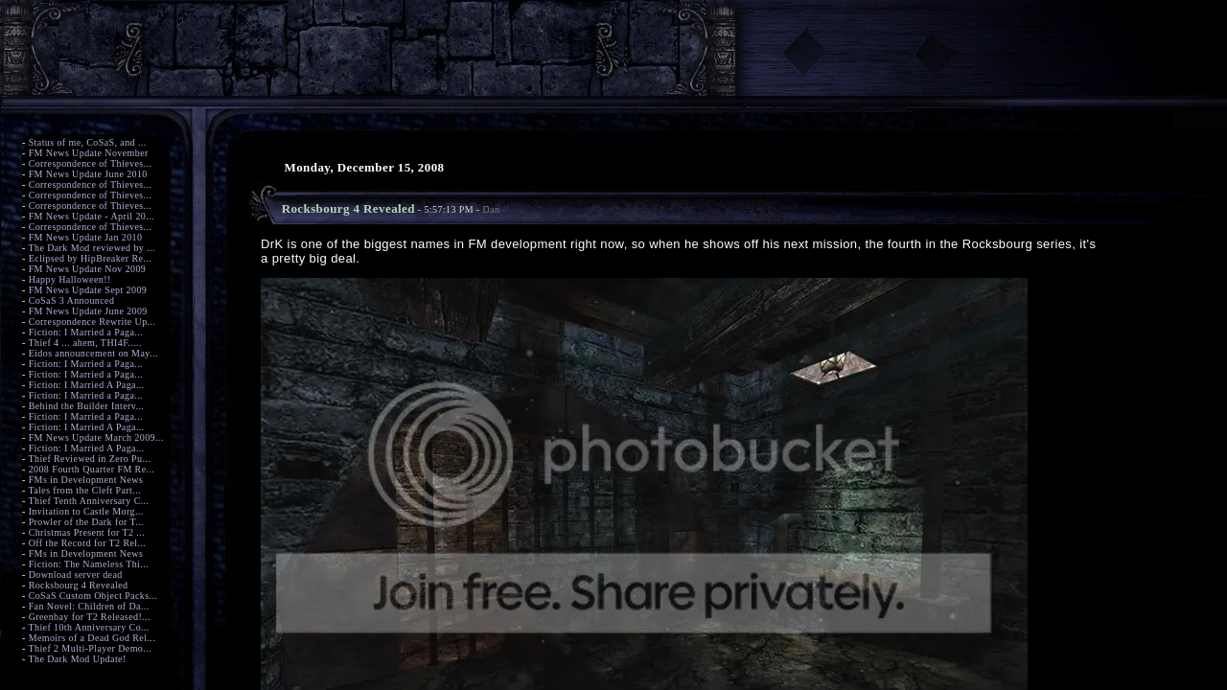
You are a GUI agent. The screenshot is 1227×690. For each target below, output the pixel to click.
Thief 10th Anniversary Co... (88, 627)
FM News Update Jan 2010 (86, 237)
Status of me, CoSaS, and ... (88, 142)
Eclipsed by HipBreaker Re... (90, 258)
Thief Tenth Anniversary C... (88, 500)
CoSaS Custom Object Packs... (93, 595)
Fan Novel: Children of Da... (89, 606)
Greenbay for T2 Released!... (89, 616)
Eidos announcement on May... (93, 353)
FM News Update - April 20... (91, 216)
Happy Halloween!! (70, 279)
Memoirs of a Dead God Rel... (92, 637)
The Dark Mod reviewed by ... (91, 247)
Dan (491, 209)
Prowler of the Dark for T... (86, 522)
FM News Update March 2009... (96, 437)
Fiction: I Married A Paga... (87, 385)
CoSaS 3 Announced (72, 300)
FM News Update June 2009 (88, 311)
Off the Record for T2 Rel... (88, 543)
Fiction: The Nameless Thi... (89, 564)
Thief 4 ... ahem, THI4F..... (84, 342)
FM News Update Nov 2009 (88, 269)
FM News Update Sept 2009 (88, 290)
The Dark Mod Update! (77, 659)
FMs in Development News (86, 479)
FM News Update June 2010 (88, 174)
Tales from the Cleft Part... (84, 490)
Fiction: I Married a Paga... (86, 332)
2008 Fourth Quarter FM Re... (92, 469)
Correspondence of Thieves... (90, 163)
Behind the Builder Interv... (87, 406)
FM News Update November (89, 153)
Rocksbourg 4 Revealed (78, 585)
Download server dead (76, 574)
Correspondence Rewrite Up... (92, 321)
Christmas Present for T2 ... (87, 532)
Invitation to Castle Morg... (86, 511)
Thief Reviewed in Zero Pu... (89, 458)
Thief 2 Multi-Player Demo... (89, 648)
